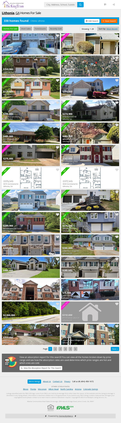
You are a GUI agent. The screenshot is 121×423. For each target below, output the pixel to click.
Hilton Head (53, 389)
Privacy (67, 381)
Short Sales (26, 28)
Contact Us (57, 381)
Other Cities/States (60, 386)
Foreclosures (40, 28)
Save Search (109, 21)
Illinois (25, 389)
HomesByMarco (66, 416)
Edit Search (92, 21)
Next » (115, 349)
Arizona (78, 389)
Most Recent (112, 29)
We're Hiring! (34, 381)
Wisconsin (42, 389)
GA (18, 13)
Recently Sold (56, 28)
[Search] (80, 4)
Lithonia (8, 13)
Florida (33, 389)
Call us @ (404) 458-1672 (83, 381)
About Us (47, 381)
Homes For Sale (10, 28)
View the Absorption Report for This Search (41, 368)
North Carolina (66, 389)
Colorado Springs (90, 389)
